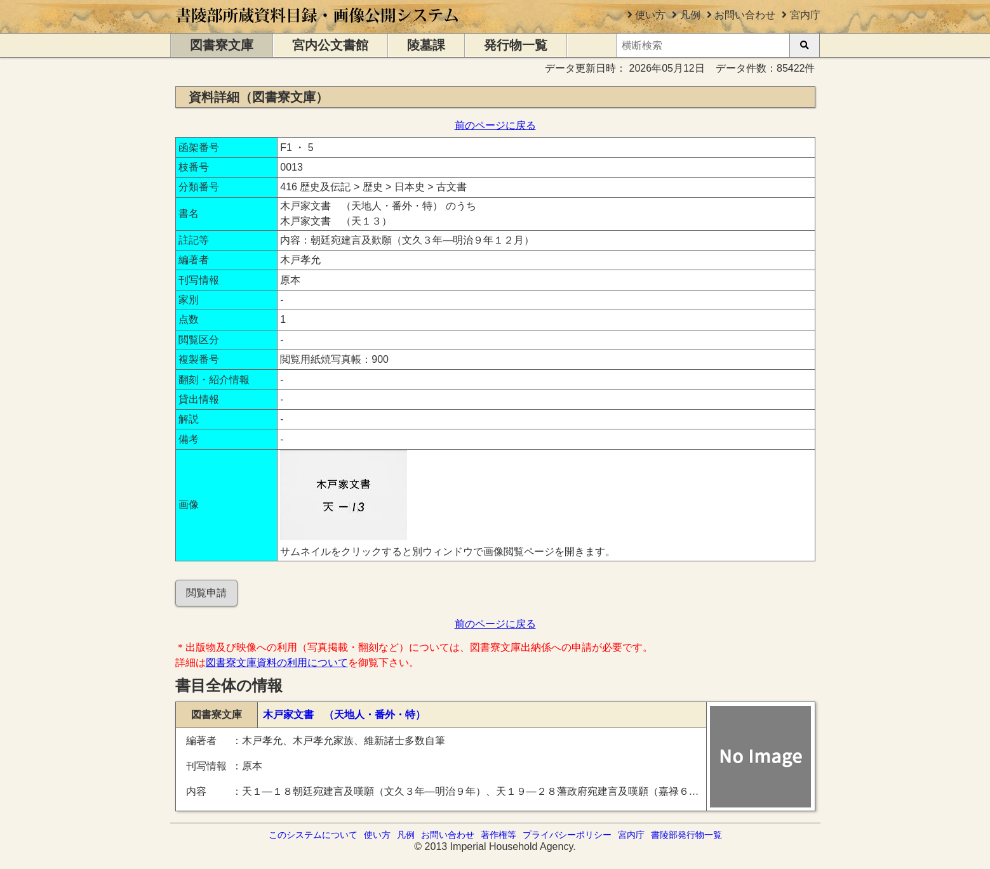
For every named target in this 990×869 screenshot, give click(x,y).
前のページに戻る (495, 125)
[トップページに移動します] (317, 27)
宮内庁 (805, 15)
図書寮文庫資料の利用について (277, 662)
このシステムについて (313, 835)
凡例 (690, 15)
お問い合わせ (744, 15)
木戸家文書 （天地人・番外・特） (344, 714)
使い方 (650, 15)
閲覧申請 (206, 592)
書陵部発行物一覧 (686, 835)
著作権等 (498, 835)
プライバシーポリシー (567, 835)
